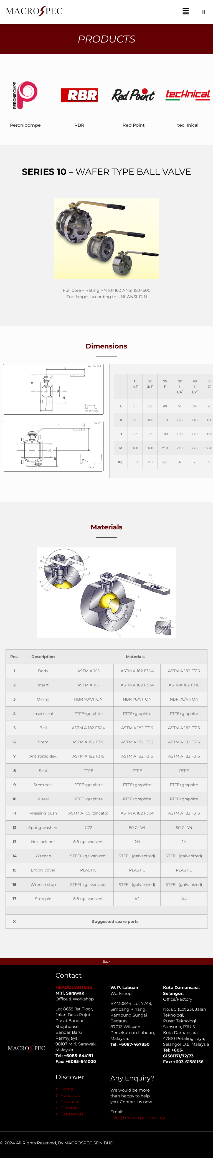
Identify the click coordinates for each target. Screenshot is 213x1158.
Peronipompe (25, 125)
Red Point (134, 125)
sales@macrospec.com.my (137, 1117)
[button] (185, 12)
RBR (79, 125)
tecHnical (187, 125)
